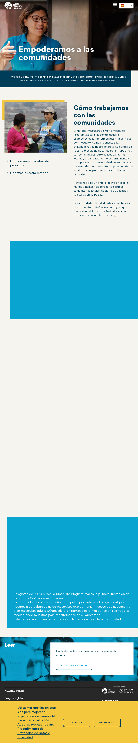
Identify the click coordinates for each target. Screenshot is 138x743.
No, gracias (107, 723)
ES (124, 5)
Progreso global (14, 698)
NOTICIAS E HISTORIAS (74, 666)
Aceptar (76, 723)
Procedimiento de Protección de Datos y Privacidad (33, 733)
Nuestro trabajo (14, 691)
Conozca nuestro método (29, 173)
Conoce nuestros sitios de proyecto (29, 163)
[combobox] (126, 5)
